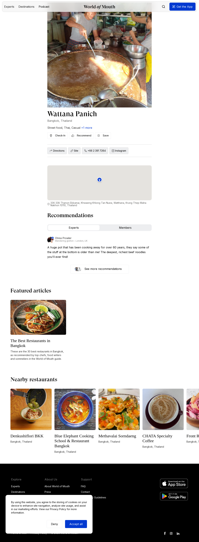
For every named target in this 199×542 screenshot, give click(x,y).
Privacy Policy (58, 509)
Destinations (18, 491)
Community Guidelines (93, 497)
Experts (15, 486)
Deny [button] (54, 524)
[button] (9, 6)
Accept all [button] (76, 524)
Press (48, 491)
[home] (99, 6)
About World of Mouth (57, 486)
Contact (85, 491)
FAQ (83, 486)
